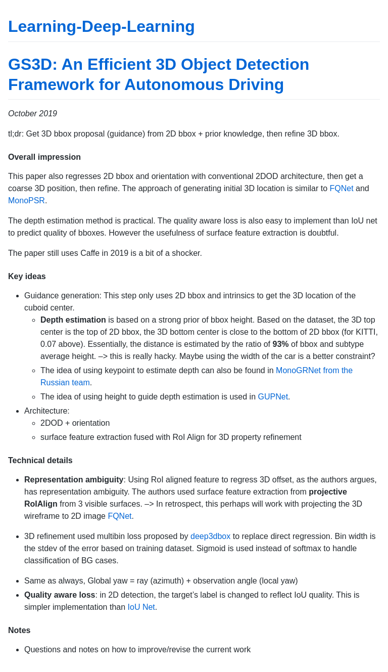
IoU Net (141, 607)
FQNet (342, 188)
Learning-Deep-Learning (101, 26)
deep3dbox (210, 536)
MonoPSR (26, 200)
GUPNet (273, 396)
